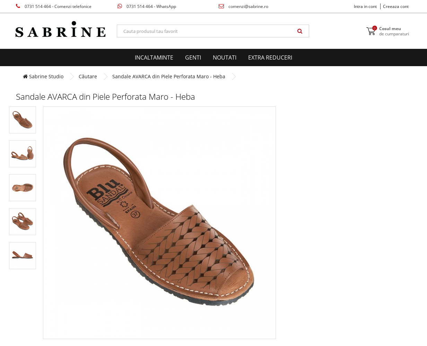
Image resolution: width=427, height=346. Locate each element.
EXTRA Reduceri (270, 57)
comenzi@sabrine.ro (243, 6)
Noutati (224, 57)
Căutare (88, 76)
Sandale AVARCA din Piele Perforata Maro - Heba (168, 76)
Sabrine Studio (43, 76)
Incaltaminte (154, 57)
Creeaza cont (396, 6)
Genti (193, 57)
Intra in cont (365, 6)
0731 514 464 (54, 6)
